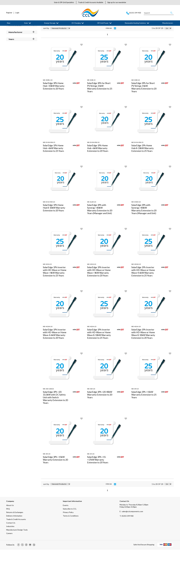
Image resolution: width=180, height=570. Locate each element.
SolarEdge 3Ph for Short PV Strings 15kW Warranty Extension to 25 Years (99, 107)
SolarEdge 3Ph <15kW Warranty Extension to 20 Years (55, 480)
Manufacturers (167, 23)
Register (9, 13)
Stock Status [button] (21, 45)
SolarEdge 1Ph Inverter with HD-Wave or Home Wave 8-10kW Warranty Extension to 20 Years (143, 354)
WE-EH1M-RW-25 (49, 163)
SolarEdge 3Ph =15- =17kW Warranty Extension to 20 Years (97, 480)
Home (8, 28)
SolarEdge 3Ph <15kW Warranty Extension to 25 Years (143, 415)
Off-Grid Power (102, 23)
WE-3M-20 (46, 474)
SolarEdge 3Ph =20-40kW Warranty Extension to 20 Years (99, 415)
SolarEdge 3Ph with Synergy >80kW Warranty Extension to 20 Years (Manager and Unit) (143, 229)
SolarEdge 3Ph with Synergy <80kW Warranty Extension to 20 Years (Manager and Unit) (99, 229)
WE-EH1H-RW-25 (137, 163)
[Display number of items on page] (168, 49)
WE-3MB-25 (91, 101)
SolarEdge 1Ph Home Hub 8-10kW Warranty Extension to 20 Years (54, 228)
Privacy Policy (68, 533)
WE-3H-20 (90, 474)
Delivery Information (14, 536)
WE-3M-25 (135, 409)
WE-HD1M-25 (136, 285)
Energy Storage (49, 23)
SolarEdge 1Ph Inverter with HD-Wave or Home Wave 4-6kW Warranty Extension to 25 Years (143, 292)
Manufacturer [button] (21, 52)
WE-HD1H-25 (91, 347)
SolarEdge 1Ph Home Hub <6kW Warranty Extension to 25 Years (53, 169)
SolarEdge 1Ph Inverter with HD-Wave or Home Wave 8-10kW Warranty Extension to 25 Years (99, 354)
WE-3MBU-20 (47, 101)
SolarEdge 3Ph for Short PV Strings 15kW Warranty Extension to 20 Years (143, 107)
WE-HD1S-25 (47, 285)
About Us (10, 526)
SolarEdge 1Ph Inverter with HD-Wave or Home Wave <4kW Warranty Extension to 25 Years (54, 292)
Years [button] (21, 59)
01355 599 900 (126, 536)
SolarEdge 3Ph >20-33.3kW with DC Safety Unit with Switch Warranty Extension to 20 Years (55, 418)
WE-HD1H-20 (136, 347)
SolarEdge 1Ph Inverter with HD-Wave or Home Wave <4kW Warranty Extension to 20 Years (99, 292)
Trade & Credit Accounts (16, 540)
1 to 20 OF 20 (157, 49)
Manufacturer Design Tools (17, 550)
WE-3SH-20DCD (48, 409)
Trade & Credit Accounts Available (90, 2)
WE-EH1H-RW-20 (49, 222)
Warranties (43, 28)
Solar (26, 23)
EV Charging (76, 23)
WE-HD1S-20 (91, 285)
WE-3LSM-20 (91, 222)
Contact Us (10, 543)
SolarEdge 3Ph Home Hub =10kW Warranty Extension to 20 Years (53, 106)
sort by (46, 49)
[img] (18, 565)
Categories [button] (21, 38)
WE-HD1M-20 (47, 347)
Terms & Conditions (70, 536)
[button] (171, 13)
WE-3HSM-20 (136, 222)
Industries (10, 547)
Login (17, 13)
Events (65, 526)
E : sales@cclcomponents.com (131, 532)
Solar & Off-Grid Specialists (64, 2)
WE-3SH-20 (91, 409)
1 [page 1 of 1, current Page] (107, 55)
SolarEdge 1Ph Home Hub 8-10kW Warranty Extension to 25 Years (142, 169)
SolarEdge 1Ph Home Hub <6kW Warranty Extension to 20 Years (97, 169)
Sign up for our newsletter (116, 2)
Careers (9, 554)
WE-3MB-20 (135, 101)
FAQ (8, 529)
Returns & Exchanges (14, 533)
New (8, 23)
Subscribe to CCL (69, 529)
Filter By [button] (12, 34)
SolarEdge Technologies (31, 28)
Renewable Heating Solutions (135, 23)
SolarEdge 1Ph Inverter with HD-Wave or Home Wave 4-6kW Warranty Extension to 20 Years (54, 354)
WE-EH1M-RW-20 (93, 163)
